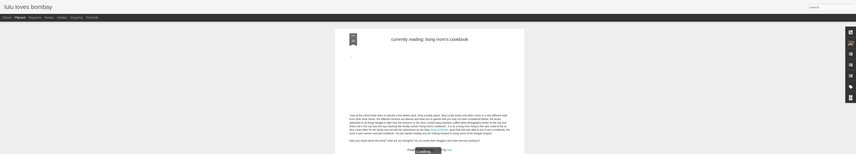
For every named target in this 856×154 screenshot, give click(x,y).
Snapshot (76, 17)
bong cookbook (439, 34)
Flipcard (20, 17)
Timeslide (92, 17)
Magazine (35, 17)
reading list (435, 59)
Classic (7, 17)
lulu (449, 54)
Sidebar (62, 17)
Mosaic (49, 17)
